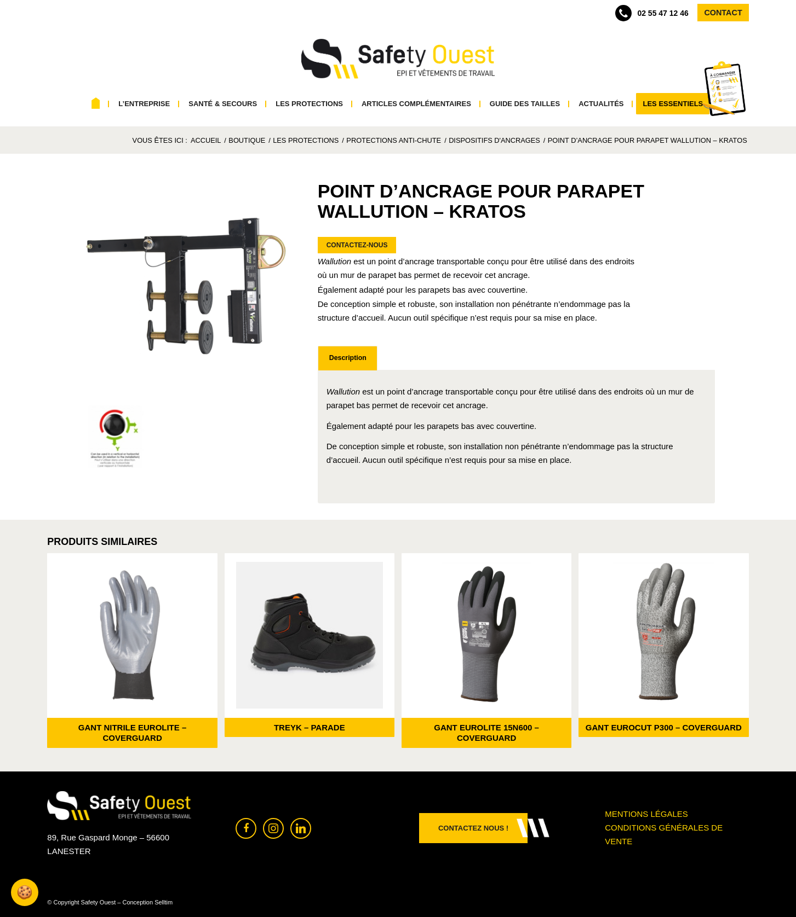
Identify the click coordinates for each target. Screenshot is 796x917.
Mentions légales (646, 814)
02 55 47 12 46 (651, 13)
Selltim (163, 902)
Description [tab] (347, 358)
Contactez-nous (357, 245)
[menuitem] (96, 104)
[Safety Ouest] (398, 59)
